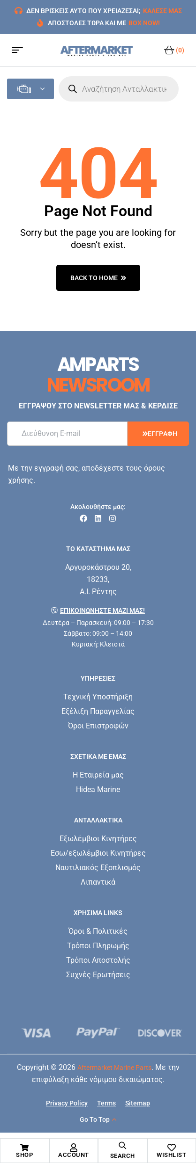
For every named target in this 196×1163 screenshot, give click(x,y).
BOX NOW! (144, 23)
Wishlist (171, 1154)
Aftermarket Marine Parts (114, 1067)
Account (73, 1154)
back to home (98, 278)
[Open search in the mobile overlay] (118, 89)
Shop (24, 1154)
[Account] (73, 1147)
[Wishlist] (171, 1147)
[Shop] (24, 1147)
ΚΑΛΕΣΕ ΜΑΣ (162, 11)
